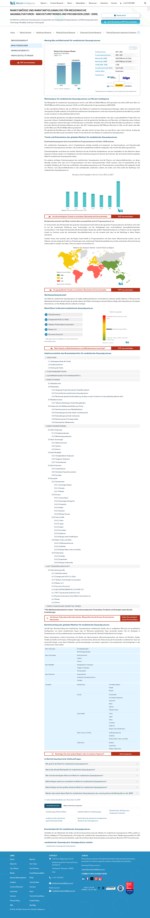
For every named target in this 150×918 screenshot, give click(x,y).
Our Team (33, 864)
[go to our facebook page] (87, 879)
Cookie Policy (34, 901)
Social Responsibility (36, 873)
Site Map (32, 905)
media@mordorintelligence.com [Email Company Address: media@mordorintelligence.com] (63, 891)
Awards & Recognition (18, 878)
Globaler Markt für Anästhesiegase (89, 812)
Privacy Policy (15, 901)
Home (12, 859)
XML (11, 905)
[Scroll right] (138, 32)
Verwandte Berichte (52, 805)
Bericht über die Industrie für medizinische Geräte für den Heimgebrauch (92, 819)
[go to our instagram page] (100, 879)
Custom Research (57, 3)
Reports (44, 3)
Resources (93, 3)
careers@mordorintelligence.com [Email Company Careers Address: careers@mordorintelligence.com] (93, 869)
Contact (114, 3)
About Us (13, 864)
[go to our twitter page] (92, 879)
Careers (13, 896)
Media (12, 873)
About (70, 3)
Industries (104, 3)
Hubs (31, 891)
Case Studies (34, 882)
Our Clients (14, 868)
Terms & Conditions (36, 896)
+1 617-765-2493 (127, 3)
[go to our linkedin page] (83, 879)
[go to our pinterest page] (96, 879)
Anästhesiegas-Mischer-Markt (56, 812)
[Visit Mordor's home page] (22, 3)
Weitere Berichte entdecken (73, 805)
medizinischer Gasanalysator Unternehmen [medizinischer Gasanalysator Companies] (61, 846)
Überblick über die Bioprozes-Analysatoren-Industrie (119, 812)
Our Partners (34, 868)
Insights (13, 882)
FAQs (31, 878)
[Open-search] (145, 3)
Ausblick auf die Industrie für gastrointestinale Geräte (55, 819)
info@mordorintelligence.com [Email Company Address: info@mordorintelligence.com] (62, 883)
